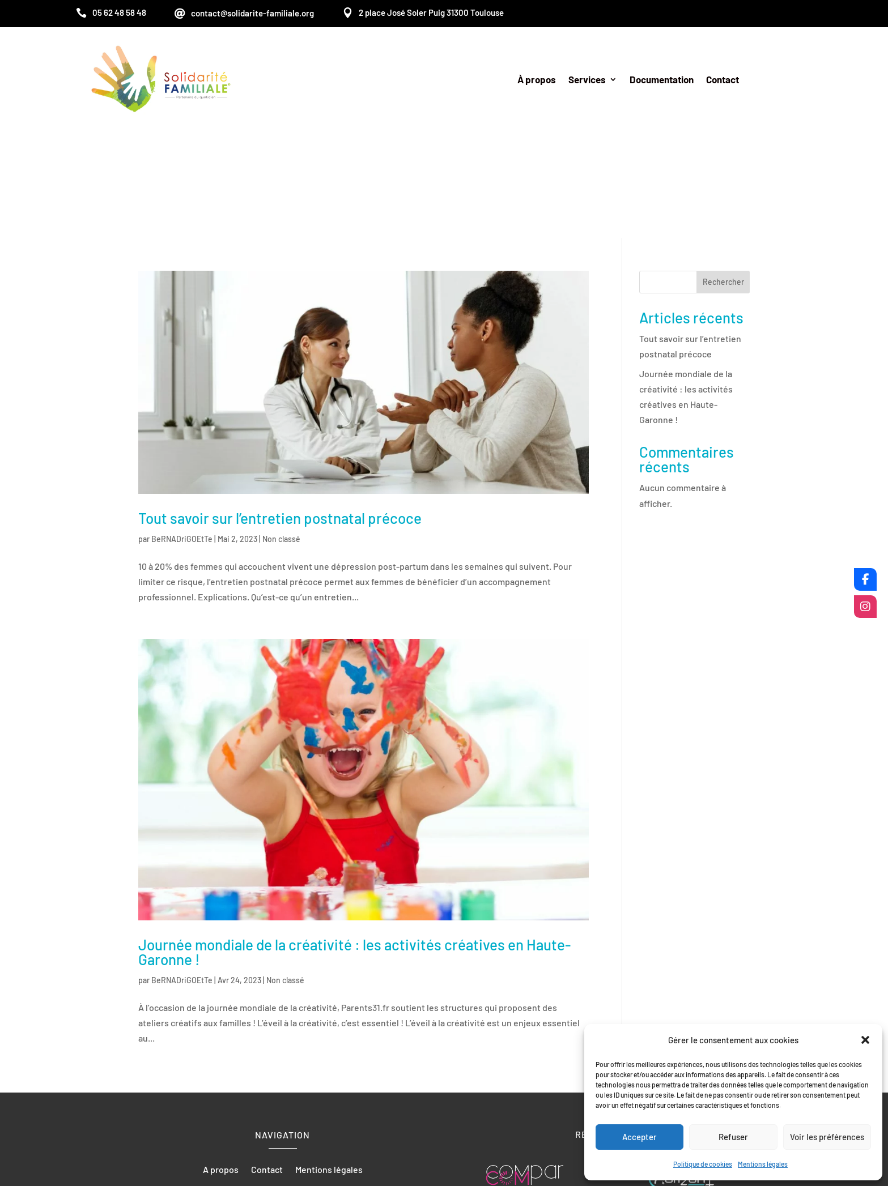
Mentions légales (763, 1164)
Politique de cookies (702, 1164)
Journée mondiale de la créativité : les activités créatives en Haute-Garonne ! (354, 845)
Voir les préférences (827, 1137)
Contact (722, 80)
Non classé (281, 432)
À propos (536, 80)
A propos (221, 1064)
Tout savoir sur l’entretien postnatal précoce (280, 411)
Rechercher (723, 175)
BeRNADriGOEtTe (182, 432)
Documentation (662, 80)
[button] (865, 1040)
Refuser (733, 1137)
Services (587, 80)
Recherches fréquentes (444, 1126)
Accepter (639, 1137)
